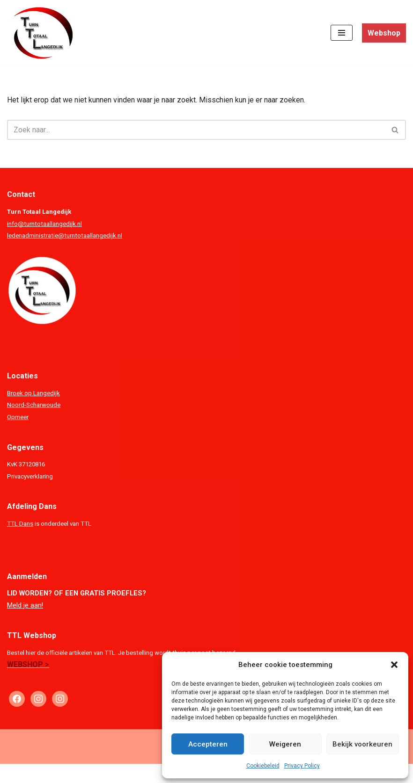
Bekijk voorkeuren (362, 744)
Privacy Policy (302, 765)
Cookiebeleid (263, 765)
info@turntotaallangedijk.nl (44, 223)
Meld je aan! (25, 605)
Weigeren (285, 744)
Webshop (384, 33)
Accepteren (208, 744)
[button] (394, 664)
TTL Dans (20, 523)
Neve (146, 773)
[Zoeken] (196, 130)
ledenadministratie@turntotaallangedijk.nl (64, 235)
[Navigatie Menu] (342, 33)
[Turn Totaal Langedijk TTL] (41, 33)
